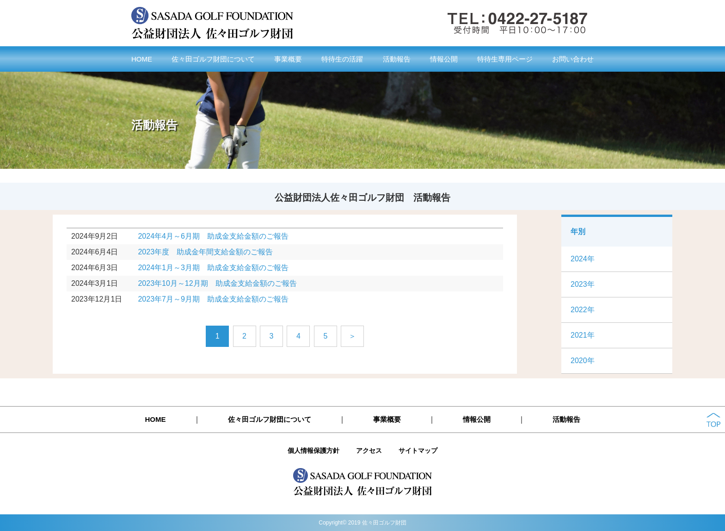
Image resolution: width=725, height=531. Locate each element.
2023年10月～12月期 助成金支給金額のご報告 (217, 283)
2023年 (583, 284)
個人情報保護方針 (313, 450)
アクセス (369, 450)
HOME (141, 59)
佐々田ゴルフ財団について (213, 59)
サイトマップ (418, 450)
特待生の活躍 (342, 59)
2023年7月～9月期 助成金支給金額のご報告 (213, 299)
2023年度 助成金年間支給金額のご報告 (205, 252)
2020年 (583, 360)
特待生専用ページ (505, 59)
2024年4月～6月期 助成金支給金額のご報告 (213, 236)
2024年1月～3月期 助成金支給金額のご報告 (213, 268)
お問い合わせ (573, 59)
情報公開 (444, 59)
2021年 (583, 335)
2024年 (583, 259)
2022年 (583, 310)
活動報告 (397, 59)
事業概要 (288, 59)
